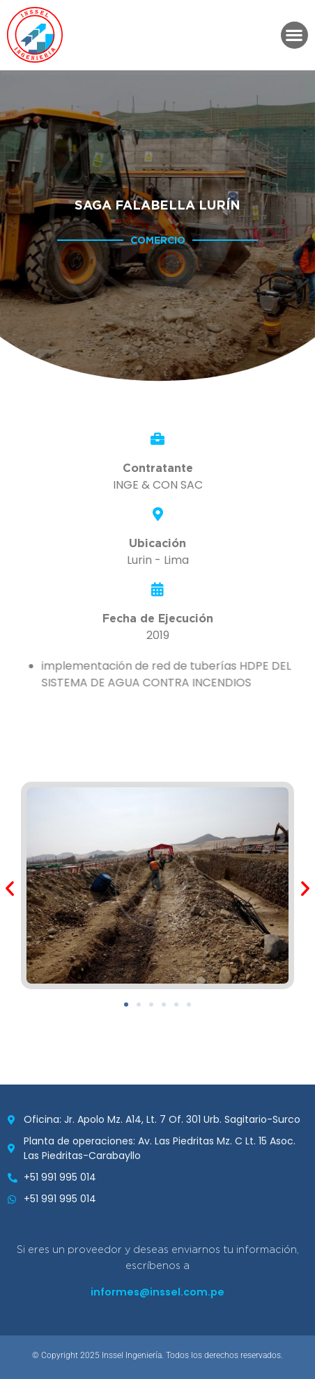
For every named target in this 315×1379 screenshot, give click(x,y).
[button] (294, 35)
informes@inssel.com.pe (157, 1292)
